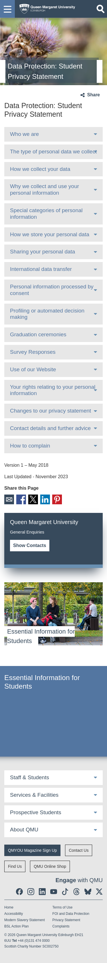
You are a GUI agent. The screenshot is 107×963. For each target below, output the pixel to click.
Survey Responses (32, 352)
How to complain (30, 446)
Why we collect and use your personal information (44, 189)
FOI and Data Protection (71, 914)
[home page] (46, 7)
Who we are (24, 134)
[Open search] (100, 9)
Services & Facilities (34, 795)
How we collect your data (40, 169)
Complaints (61, 926)
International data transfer (41, 269)
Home (8, 907)
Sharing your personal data (42, 252)
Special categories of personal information (46, 213)
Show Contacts (29, 545)
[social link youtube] (53, 891)
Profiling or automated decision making (47, 314)
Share (93, 94)
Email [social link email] (9, 499)
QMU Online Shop (50, 866)
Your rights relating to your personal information (52, 390)
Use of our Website (33, 369)
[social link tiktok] (65, 891)
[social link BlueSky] (87, 891)
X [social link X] (33, 499)
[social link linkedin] (42, 891)
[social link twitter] (99, 891)
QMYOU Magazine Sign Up (32, 850)
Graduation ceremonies (38, 334)
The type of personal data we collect (53, 152)
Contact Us (78, 850)
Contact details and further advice (50, 428)
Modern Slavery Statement (24, 920)
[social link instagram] (30, 891)
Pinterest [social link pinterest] (57, 499)
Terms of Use (63, 907)
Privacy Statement (66, 920)
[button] (7, 9)
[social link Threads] (76, 891)
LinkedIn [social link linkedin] (45, 499)
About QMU (24, 830)
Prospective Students (35, 812)
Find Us (15, 866)
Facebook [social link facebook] (21, 499)
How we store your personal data (49, 234)
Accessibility (13, 914)
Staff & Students (29, 777)
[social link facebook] (19, 891)
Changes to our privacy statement (50, 411)
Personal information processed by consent (52, 290)
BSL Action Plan (16, 926)
